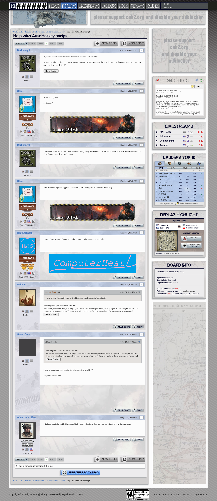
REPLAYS (137, 6)
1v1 (161, 168)
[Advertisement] (148, 17)
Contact (166, 494)
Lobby (62, 32)
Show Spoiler (51, 71)
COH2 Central (52, 32)
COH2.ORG (18, 32)
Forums (28, 32)
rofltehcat (22, 284)
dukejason (165, 136)
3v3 (185, 168)
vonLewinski (164, 197)
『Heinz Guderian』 (167, 191)
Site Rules (176, 494)
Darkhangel (23, 50)
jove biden (163, 176)
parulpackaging (189, 291)
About (157, 494)
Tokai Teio (163, 182)
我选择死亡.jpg (165, 200)
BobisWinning (167, 140)
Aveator (164, 145)
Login (166, 4)
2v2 (173, 168)
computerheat (24, 232)
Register (168, 8)
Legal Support (201, 494)
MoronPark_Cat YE (167, 173)
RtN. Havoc (165, 132)
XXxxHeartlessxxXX (173, 253)
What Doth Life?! (26, 417)
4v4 (198, 168)
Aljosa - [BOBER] (166, 185)
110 (160, 179)
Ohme (20, 91)
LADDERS (109, 6)
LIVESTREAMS (89, 6)
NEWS (54, 6)
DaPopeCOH (161, 91)
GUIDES (153, 6)
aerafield (159, 101)
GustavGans (23, 334)
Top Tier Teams (179, 221)
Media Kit (188, 494)
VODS (123, 6)
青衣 (160, 188)
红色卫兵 (162, 194)
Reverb (158, 96)
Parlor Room (38, 32)
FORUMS (69, 6)
